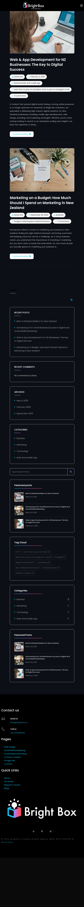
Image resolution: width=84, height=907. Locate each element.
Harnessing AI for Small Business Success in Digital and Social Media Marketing (48, 508)
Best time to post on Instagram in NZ (53, 89)
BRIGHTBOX (7, 842)
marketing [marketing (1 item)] (44, 562)
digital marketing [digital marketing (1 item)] (25, 562)
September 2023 (25, 413)
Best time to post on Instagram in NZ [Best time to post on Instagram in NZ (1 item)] (34, 557)
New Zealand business (40, 221)
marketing (25, 221)
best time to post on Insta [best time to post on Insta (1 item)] (37, 552)
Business (18, 83)
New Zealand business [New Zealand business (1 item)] (28, 568)
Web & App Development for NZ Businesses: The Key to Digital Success (47, 521)
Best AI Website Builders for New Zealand (37, 321)
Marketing (22, 444)
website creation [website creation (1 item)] (25, 573)
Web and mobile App (31, 83)
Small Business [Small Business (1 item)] (51, 568)
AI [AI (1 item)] (18, 552)
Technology (22, 451)
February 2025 (24, 407)
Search (14, 290)
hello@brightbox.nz (18, 722)
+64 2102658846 (17, 732)
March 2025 (22, 400)
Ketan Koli (18, 77)
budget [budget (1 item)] (60, 557)
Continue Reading (21, 134)
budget (17, 221)
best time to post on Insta (25, 89)
